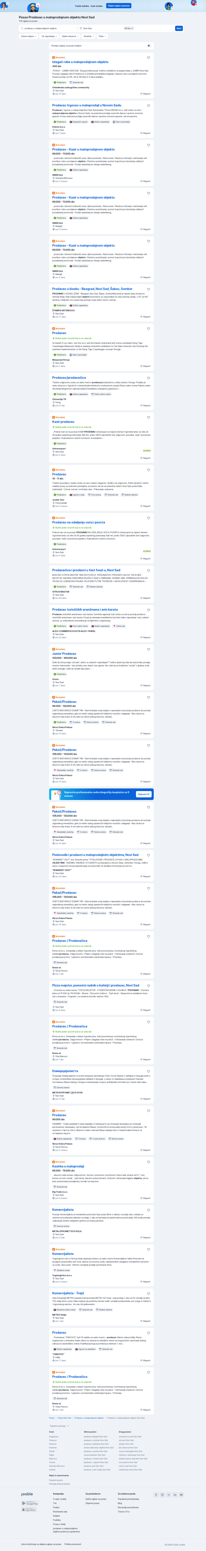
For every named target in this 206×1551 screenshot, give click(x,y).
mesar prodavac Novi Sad (94, 1455)
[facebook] (156, 1494)
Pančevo (52, 1444)
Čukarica (52, 1440)
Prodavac (59, 333)
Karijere (56, 1515)
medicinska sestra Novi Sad (130, 1470)
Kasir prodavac (63, 422)
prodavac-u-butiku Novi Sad (95, 1451)
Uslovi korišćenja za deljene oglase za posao (41, 1544)
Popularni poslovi (56, 1480)
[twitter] (168, 1494)
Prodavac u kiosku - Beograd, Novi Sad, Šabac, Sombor (92, 289)
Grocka (52, 1462)
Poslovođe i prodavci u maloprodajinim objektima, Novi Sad (95, 855)
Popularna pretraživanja (128, 1499)
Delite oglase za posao (96, 1499)
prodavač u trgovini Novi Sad (96, 1462)
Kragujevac (53, 1436)
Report (145, 93)
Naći (179, 28)
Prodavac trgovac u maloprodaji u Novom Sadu (86, 105)
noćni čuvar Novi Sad (128, 1466)
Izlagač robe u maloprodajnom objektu (80, 62)
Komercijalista (63, 1210)
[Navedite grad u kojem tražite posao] (106, 28)
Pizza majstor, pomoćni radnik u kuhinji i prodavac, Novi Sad (95, 985)
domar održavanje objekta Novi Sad (98, 1447)
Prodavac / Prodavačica (69, 941)
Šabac (51, 1455)
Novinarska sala (60, 1511)
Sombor (52, 1470)
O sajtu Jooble (59, 1499)
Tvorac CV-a (123, 1511)
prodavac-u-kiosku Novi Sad (95, 1459)
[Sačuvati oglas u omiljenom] (148, 57)
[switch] (149, 45)
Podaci (56, 1507)
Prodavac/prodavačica (69, 378)
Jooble (182, 1544)
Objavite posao (92, 1503)
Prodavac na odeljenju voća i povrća (78, 522)
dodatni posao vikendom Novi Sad (133, 1459)
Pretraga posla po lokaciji (59, 1484)
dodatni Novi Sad (126, 1444)
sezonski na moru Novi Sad (130, 1436)
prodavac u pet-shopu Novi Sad (97, 1470)
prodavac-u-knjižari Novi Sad (96, 1440)
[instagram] (162, 1494)
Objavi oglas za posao (119, 5)
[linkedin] (175, 1494)
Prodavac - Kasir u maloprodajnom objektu (83, 149)
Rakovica (53, 1459)
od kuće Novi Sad (126, 1440)
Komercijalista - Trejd (68, 1293)
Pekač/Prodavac (64, 702)
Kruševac (53, 1447)
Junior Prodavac (64, 654)
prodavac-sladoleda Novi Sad (96, 1444)
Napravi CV (143, 794)
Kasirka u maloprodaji (68, 1166)
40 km (129, 28)
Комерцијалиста (65, 1071)
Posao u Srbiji (59, 1524)
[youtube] (181, 1494)
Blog (120, 1503)
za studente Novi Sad (128, 1462)
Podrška (57, 1520)
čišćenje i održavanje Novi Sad (131, 1455)
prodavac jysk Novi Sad (93, 1466)
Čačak (52, 1451)
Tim (55, 1503)
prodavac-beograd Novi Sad (95, 1436)
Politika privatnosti (73, 1544)
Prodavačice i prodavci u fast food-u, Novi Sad (86, 570)
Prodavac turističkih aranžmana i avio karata (85, 609)
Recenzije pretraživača (128, 1507)
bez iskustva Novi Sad (128, 1447)
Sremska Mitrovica (57, 1466)
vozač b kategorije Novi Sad (130, 1451)
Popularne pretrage (59, 1426)
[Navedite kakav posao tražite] (48, 28)
